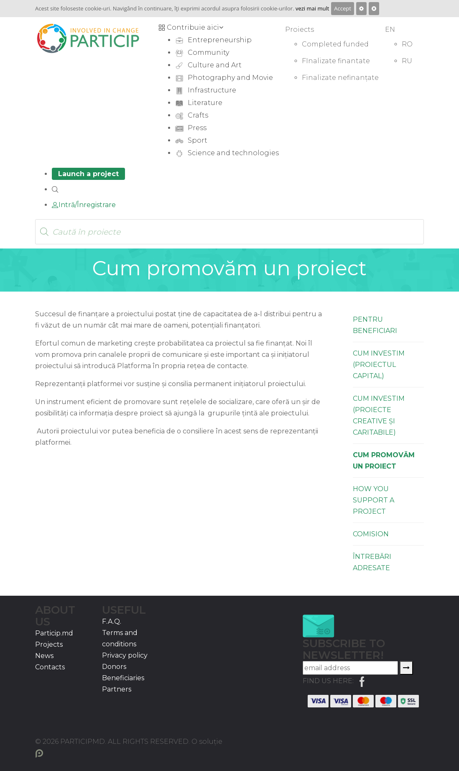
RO (407, 44)
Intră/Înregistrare (84, 205)
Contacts (50, 667)
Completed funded (335, 44)
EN (390, 29)
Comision (371, 534)
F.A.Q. (111, 621)
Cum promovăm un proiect (384, 460)
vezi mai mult (312, 8)
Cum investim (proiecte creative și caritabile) (379, 415)
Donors (114, 667)
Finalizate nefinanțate (340, 78)
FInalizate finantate (336, 61)
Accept (342, 8)
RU (407, 61)
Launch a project (88, 174)
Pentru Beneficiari (375, 325)
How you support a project (373, 500)
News (44, 656)
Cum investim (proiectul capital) (379, 364)
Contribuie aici (190, 27)
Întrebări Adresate (372, 562)
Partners (116, 689)
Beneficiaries (123, 678)
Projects (49, 644)
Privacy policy (125, 655)
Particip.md (54, 633)
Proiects (299, 29)
